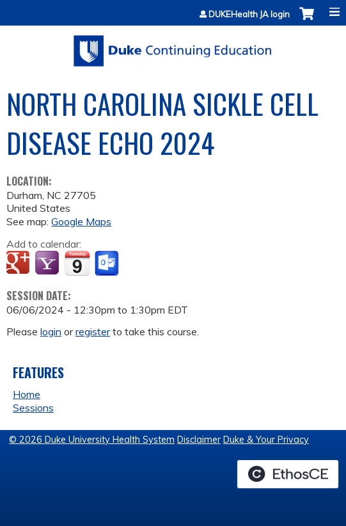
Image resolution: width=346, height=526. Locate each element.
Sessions (33, 407)
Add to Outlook (108, 263)
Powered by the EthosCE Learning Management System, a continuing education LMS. (288, 474)
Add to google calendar (19, 263)
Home (26, 394)
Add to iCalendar (77, 263)
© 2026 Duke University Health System (92, 439)
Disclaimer (199, 439)
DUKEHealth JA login (249, 14)
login (50, 331)
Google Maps (81, 221)
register (92, 331)
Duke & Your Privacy (266, 439)
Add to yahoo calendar (48, 263)
